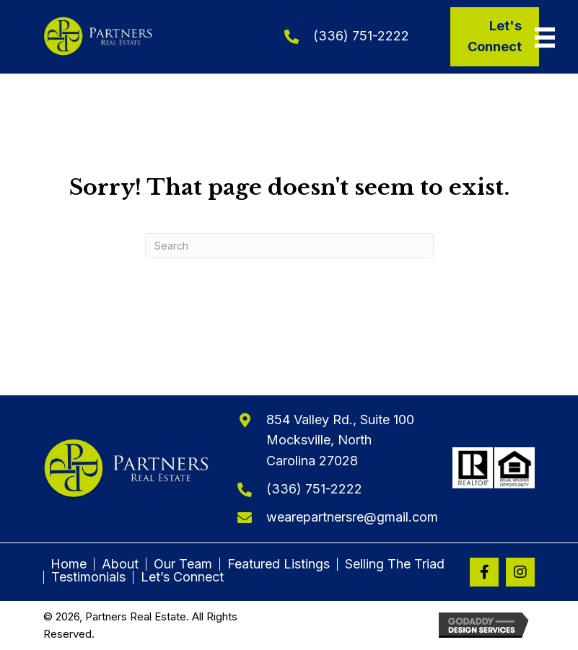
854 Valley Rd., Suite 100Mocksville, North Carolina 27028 (340, 440)
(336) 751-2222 (361, 35)
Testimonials (88, 577)
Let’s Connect (182, 577)
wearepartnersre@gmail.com (352, 516)
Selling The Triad (395, 564)
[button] (484, 572)
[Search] (289, 245)
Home (69, 564)
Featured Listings (278, 564)
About (120, 564)
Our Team (183, 564)
